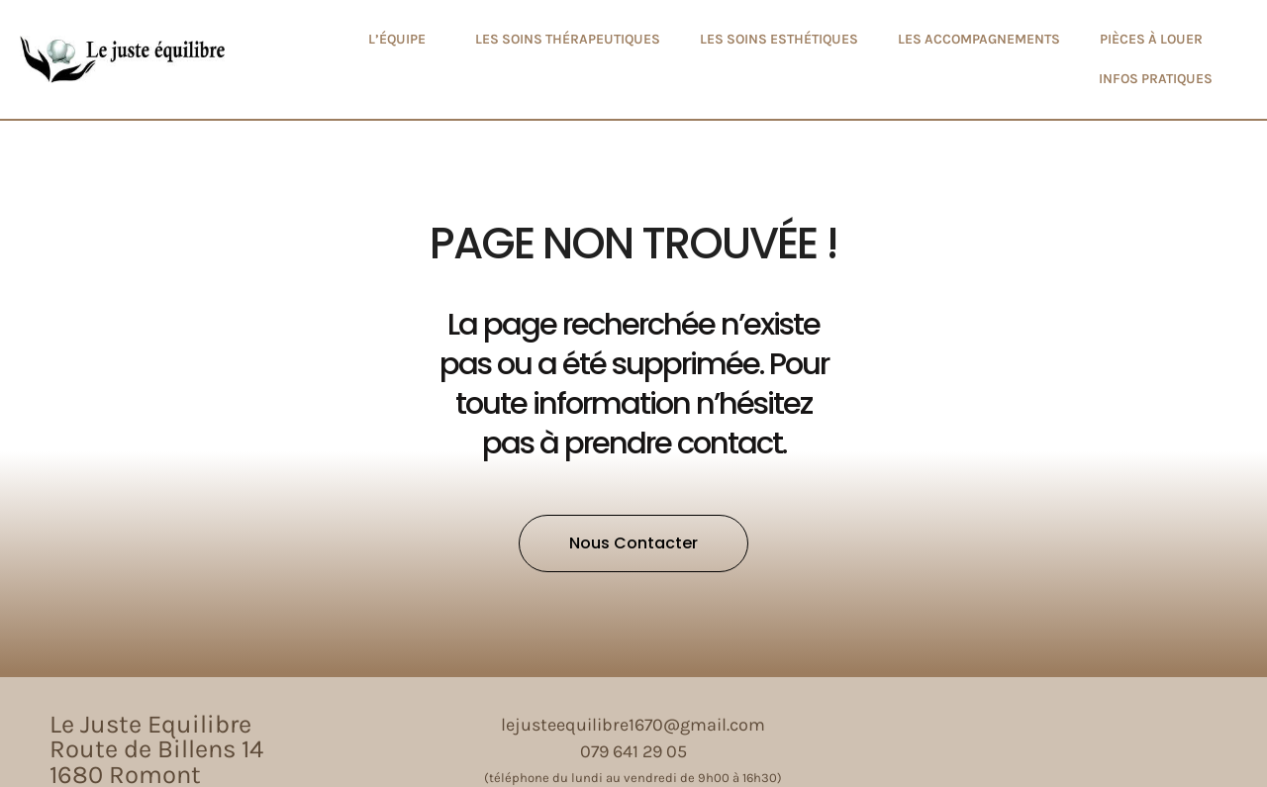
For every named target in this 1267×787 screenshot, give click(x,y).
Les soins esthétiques (779, 39)
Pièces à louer (1151, 39)
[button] (633, 543)
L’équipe (402, 39)
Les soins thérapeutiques (567, 39)
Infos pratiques (1156, 78)
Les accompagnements (979, 39)
